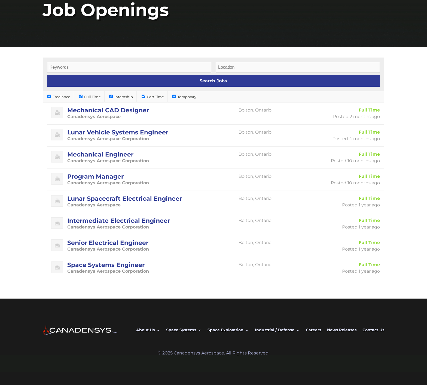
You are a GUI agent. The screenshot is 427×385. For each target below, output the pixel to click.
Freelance (58, 97)
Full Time (90, 97)
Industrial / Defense (274, 329)
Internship (121, 97)
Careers (313, 329)
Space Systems (181, 329)
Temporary (184, 97)
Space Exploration (225, 329)
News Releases (341, 329)
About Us (145, 329)
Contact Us (373, 329)
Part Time (153, 97)
